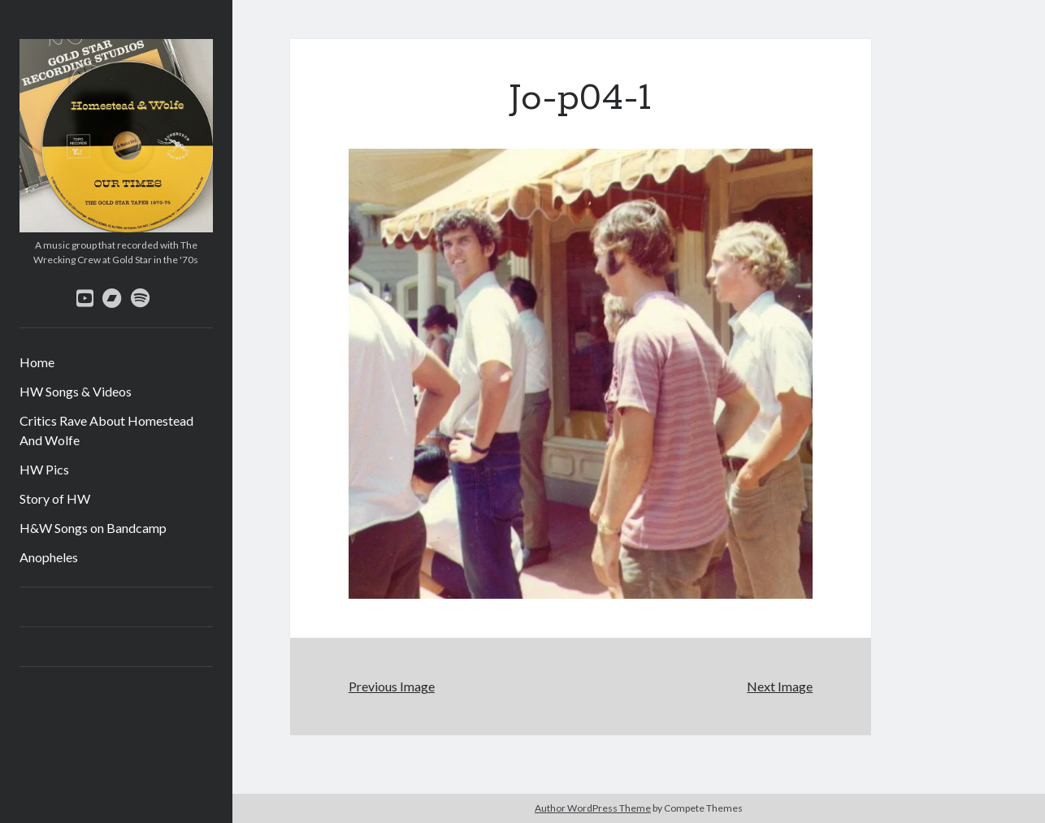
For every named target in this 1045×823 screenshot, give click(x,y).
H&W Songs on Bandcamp (93, 527)
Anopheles (49, 557)
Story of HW (55, 498)
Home (37, 362)
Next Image (780, 686)
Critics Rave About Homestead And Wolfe (106, 430)
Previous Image (392, 686)
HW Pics (44, 469)
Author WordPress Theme (593, 808)
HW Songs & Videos (76, 391)
